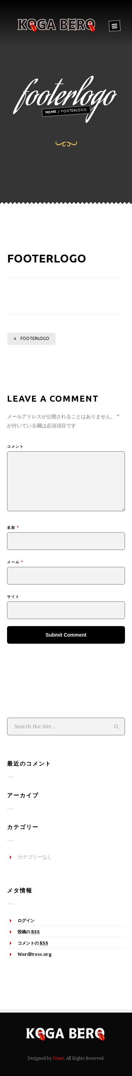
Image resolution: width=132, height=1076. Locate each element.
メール (15, 562)
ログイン (26, 920)
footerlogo (31, 338)
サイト (13, 597)
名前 (13, 528)
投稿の (29, 932)
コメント (15, 447)
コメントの (33, 943)
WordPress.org (34, 954)
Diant (58, 1058)
